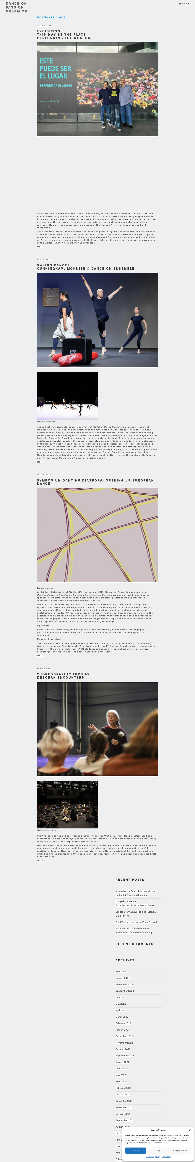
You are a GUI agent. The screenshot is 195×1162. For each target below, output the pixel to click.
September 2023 (125, 991)
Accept (135, 1150)
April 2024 (121, 972)
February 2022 (123, 1088)
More (40, 247)
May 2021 (121, 1146)
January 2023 (123, 1030)
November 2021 (124, 1107)
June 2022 (121, 1069)
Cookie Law (150, 1157)
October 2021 (123, 1114)
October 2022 (123, 1049)
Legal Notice (166, 1157)
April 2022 (121, 1082)
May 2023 (121, 1004)
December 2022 (124, 1036)
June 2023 (121, 997)
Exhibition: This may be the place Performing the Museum (64, 35)
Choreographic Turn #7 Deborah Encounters (63, 676)
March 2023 (122, 1017)
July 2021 (120, 1133)
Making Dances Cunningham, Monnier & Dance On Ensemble (86, 267)
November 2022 (124, 1043)
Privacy (157, 1157)
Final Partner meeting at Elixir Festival (136, 922)
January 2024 (123, 978)
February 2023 (123, 1023)
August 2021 (122, 1127)
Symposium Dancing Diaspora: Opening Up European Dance (95, 482)
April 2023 (121, 1010)
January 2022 (123, 1095)
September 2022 (125, 1056)
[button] (189, 1130)
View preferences (180, 1150)
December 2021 (124, 1101)
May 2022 (121, 1075)
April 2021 (121, 1153)
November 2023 (124, 985)
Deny (157, 1150)
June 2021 (121, 1140)
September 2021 (124, 1120)
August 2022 (122, 1062)
